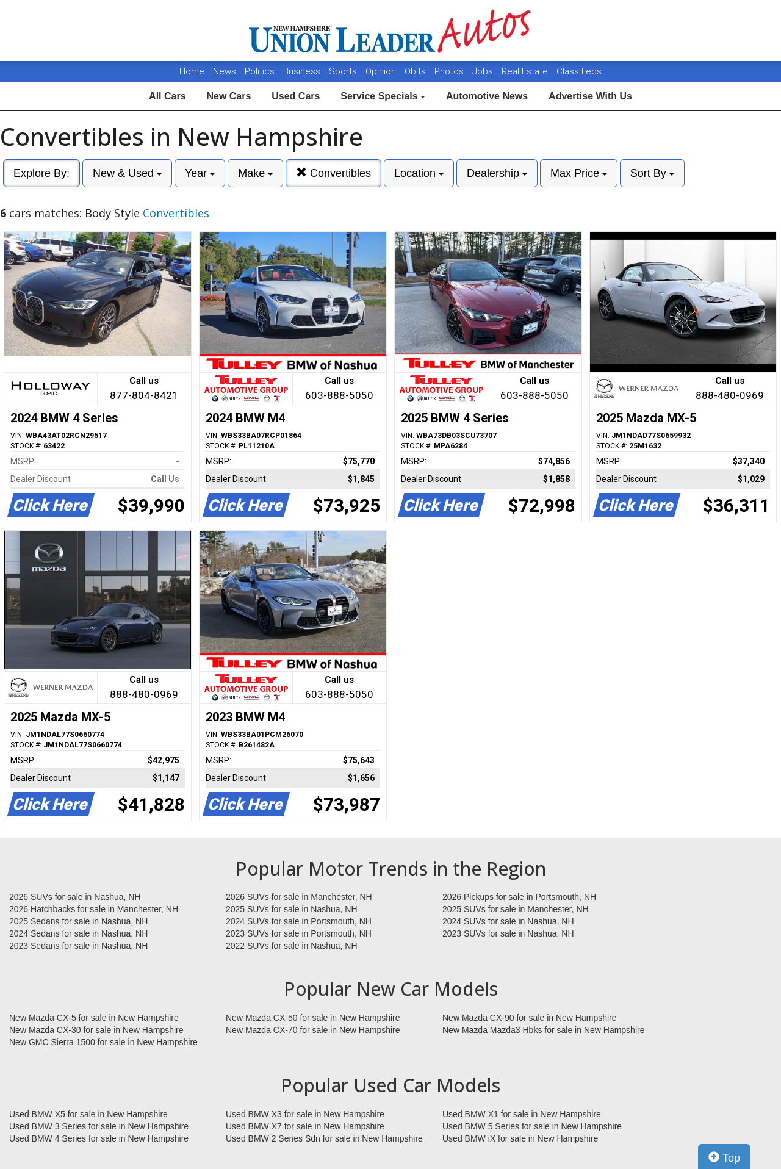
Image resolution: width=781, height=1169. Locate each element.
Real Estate (526, 71)
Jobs (483, 71)
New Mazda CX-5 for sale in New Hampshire (94, 1018)
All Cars (167, 96)
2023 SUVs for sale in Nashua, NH (508, 933)
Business (303, 71)
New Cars (228, 96)
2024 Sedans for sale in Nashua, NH (78, 933)
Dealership (497, 173)
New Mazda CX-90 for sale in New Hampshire (529, 1018)
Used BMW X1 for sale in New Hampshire (521, 1114)
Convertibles (333, 173)
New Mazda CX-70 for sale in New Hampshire (313, 1030)
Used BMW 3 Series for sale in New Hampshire (99, 1126)
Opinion (381, 71)
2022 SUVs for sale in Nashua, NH (292, 946)
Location (419, 173)
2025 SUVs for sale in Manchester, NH (515, 909)
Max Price (578, 173)
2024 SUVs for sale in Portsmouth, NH (299, 921)
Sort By (652, 173)
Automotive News (487, 96)
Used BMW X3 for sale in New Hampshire (305, 1114)
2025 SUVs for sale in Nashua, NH (292, 909)
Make (255, 173)
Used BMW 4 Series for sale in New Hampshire (99, 1138)
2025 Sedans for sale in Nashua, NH (78, 921)
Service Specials (382, 96)
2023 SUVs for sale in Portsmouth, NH (299, 933)
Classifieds (579, 71)
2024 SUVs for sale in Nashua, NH (508, 921)
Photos (450, 71)
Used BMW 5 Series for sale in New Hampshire (532, 1126)
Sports (344, 71)
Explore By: (41, 173)
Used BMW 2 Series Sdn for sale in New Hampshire (324, 1138)
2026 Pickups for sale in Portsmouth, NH (519, 897)
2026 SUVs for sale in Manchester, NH (299, 897)
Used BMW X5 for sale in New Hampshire (88, 1114)
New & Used (127, 173)
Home (191, 71)
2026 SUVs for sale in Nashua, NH (75, 897)
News (224, 71)
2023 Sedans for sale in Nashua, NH (78, 946)
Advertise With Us (590, 96)
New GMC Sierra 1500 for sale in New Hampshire (103, 1042)
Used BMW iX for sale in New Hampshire (520, 1138)
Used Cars (296, 96)
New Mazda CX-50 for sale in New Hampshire (313, 1018)
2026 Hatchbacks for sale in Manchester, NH (93, 909)
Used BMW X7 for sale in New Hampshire (305, 1126)
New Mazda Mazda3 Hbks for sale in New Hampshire (543, 1030)
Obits (416, 71)
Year (200, 173)
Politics (260, 71)
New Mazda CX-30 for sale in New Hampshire (96, 1030)
